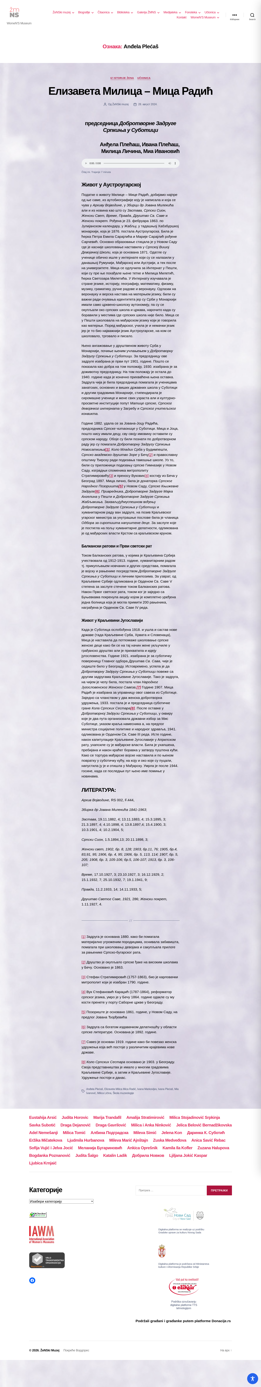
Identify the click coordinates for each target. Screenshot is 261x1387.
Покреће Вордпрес (76, 1350)
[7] (83, 1042)
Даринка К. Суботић (206, 1132)
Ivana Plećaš (165, 1089)
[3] (111, 476)
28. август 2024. (147, 104)
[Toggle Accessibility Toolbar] (252, 1378)
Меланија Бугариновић (100, 1148)
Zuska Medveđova (169, 1140)
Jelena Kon (171, 1132)
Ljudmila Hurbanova (85, 1140)
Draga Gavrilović (111, 1125)
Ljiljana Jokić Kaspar (188, 1155)
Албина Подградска (109, 1132)
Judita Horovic (75, 1117)
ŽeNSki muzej (62, 12)
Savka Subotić (42, 1125)
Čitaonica (104, 12)
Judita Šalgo (86, 1155)
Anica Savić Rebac (208, 1140)
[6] (83, 1027)
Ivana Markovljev (147, 1089)
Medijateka (170, 12)
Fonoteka (191, 12)
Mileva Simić (144, 1132)
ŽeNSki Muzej (49, 1350)
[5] (83, 1012)
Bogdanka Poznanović (49, 1155)
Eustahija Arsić (43, 1117)
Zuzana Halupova (214, 1148)
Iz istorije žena (122, 77)
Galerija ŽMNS (146, 12)
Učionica (210, 12)
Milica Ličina (104, 1093)
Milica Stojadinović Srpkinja (194, 1117)
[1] (83, 937)
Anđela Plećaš (94, 1089)
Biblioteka (123, 12)
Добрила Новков (148, 1155)
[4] (147, 476)
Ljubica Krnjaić (43, 1163)
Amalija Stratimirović (145, 1117)
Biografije (84, 12)
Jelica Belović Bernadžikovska (204, 1125)
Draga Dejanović (75, 1125)
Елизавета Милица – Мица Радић (130, 91)
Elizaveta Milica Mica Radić (120, 1089)
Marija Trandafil (107, 1117)
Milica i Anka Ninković (151, 1125)
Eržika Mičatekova (45, 1140)
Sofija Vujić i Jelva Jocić (51, 1148)
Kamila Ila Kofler (177, 1148)
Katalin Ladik (115, 1155)
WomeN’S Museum (203, 17)
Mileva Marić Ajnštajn (128, 1140)
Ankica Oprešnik (142, 1148)
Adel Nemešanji (43, 1132)
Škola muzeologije (123, 1093)
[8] (83, 1062)
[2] (151, 455)
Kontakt (182, 17)
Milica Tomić (74, 1132)
